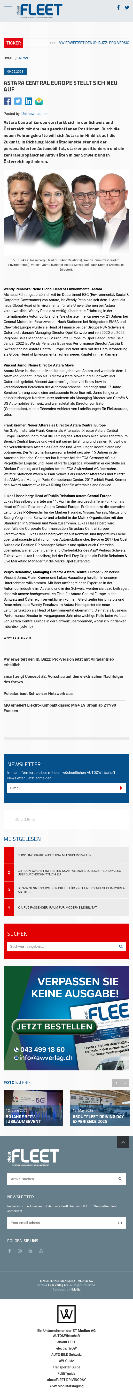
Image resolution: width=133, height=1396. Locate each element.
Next (125, 1083)
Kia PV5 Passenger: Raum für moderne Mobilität (57, 907)
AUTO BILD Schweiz (66, 1355)
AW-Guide (66, 1361)
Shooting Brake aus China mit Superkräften (55, 855)
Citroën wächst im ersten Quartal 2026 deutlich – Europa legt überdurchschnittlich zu (70, 872)
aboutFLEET (66, 1342)
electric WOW (66, 1348)
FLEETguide (67, 1373)
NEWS (23, 58)
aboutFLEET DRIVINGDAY (66, 1380)
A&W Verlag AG (58, 1285)
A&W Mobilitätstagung (66, 1386)
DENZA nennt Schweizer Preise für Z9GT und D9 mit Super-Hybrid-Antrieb (71, 890)
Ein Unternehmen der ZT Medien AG (66, 1331)
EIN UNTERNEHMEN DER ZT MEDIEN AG (66, 1281)
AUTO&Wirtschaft (66, 1336)
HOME (8, 58)
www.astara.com (17, 637)
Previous (116, 1083)
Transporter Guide (66, 1367)
